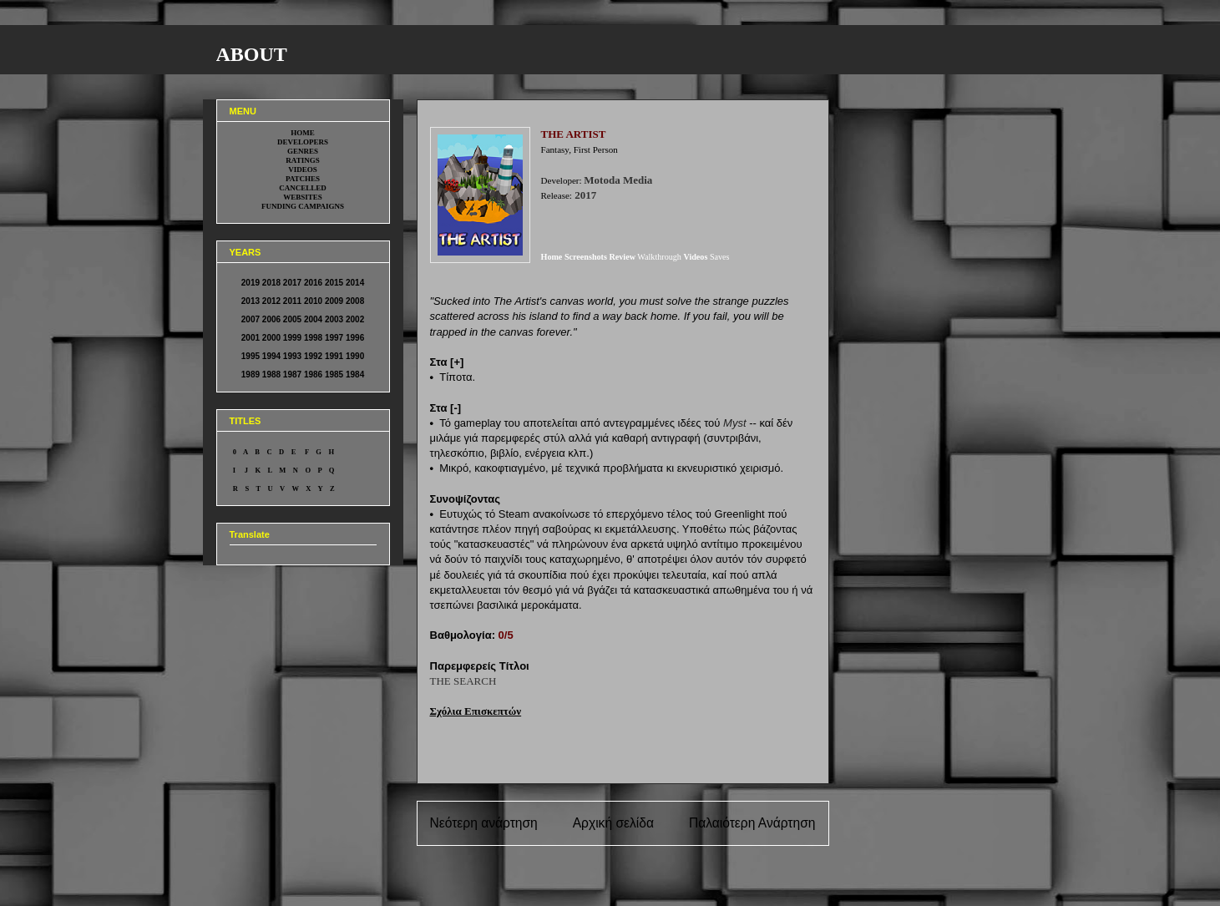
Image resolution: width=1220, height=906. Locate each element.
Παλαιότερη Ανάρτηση (752, 823)
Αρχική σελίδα (613, 823)
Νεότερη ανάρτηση (484, 823)
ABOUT (251, 54)
